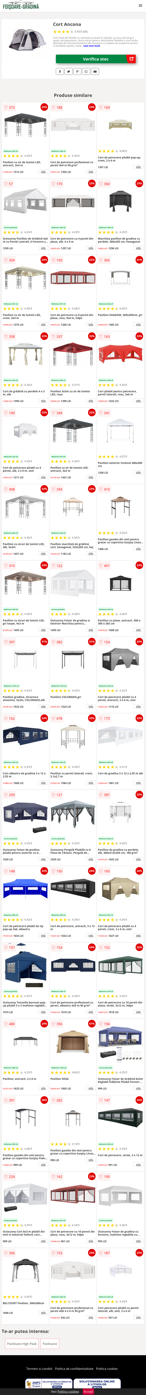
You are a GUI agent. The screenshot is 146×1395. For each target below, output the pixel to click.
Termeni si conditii (39, 1369)
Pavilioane (50, 1344)
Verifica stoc (109, 59)
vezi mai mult (91, 45)
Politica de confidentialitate (74, 1369)
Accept (88, 1391)
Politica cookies (107, 1369)
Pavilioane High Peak (22, 1344)
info (43, 171)
